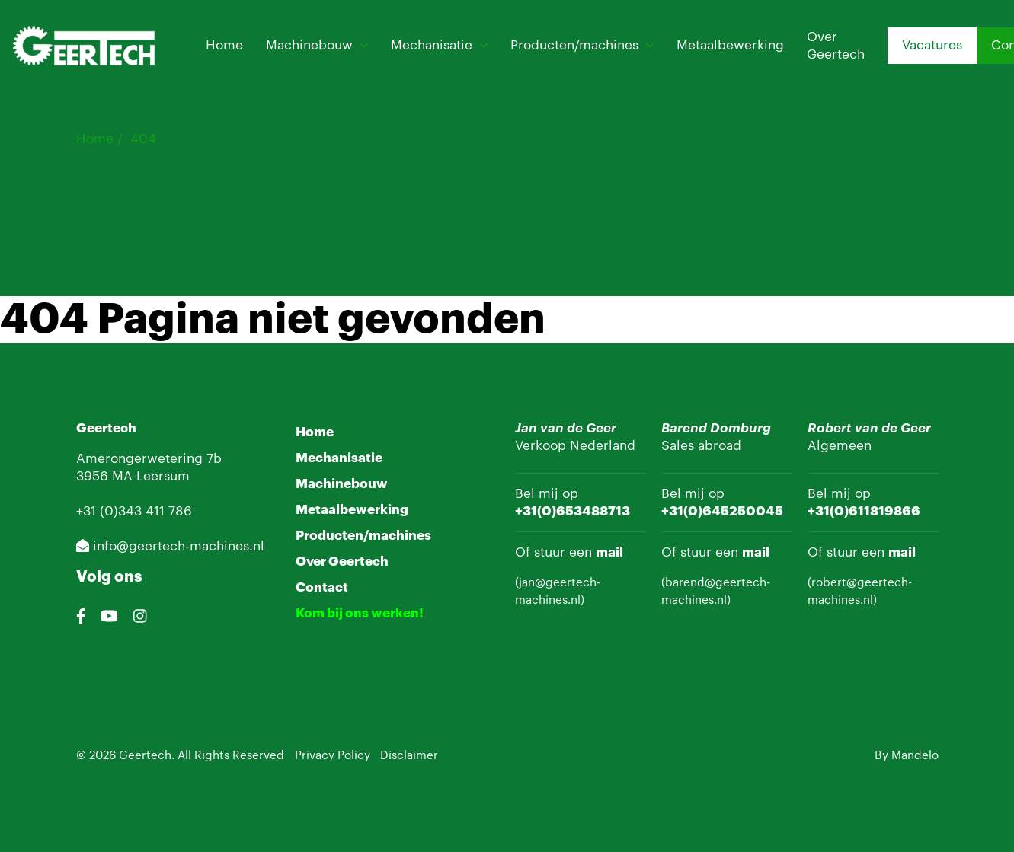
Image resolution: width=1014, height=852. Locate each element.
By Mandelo (907, 755)
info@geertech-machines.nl (170, 546)
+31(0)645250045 (722, 511)
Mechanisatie (431, 45)
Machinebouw (309, 45)
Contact (322, 587)
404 (143, 138)
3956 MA (106, 476)
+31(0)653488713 (572, 511)
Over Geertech (836, 45)
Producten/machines (574, 45)
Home (224, 45)
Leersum (163, 476)
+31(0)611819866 (864, 511)
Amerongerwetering (139, 458)
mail (609, 552)
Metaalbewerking (730, 45)
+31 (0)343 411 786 (134, 511)
